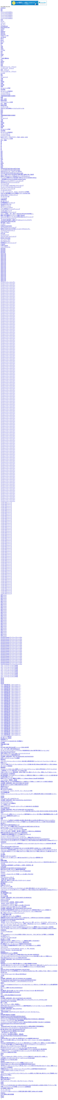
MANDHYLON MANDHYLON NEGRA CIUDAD (13, 868)
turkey (2, 54)
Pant (2, 1076)
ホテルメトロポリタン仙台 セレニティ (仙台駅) (13, 906)
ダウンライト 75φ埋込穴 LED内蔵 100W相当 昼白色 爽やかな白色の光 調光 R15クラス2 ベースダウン (28, 820)
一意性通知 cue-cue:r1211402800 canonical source (13, 179)
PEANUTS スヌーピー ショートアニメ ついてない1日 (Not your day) (19, 1047)
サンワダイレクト (5, 241)
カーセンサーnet (5, 196)
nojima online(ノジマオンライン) (9, 195)
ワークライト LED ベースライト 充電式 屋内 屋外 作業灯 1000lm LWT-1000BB (22, 1091)
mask (2, 55)
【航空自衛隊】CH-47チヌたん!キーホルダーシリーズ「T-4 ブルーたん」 (20, 1011)
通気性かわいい (5, 786)
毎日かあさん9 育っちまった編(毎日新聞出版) (13, 869)
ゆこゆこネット (5, 201)
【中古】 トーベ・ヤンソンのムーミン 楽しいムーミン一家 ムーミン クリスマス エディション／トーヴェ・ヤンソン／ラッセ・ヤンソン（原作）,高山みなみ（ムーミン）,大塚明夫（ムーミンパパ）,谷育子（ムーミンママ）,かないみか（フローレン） (29, 924)
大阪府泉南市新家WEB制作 (8, 96)
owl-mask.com (4, 26)
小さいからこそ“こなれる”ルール (10, 798)
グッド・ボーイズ (5, 1089)
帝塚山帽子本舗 (5, 744)
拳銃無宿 (3, 767)
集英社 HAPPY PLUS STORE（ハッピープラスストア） (15, 229)
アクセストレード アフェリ (8, 66)
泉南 (2, 86)
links (2, 110)
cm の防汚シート (5, 936)
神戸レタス (4, 595)
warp (2, 933)
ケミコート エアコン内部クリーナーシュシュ (13, 835)
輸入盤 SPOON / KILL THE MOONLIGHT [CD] (13, 1029)
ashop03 (3, 1061)
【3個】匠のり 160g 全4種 (7, 878)
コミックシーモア (5, 239)
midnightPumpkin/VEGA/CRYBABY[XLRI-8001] (13, 1023)
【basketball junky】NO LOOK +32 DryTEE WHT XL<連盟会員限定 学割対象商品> (22, 1026)
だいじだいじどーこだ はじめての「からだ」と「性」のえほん (18, 948)
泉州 (2, 80)
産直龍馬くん (4, 739)
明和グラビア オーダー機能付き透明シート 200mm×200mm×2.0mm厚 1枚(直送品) (22, 778)
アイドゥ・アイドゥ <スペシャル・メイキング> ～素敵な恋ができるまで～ (21, 837)
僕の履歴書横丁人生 (6, 893)
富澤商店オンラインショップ (8, 242)
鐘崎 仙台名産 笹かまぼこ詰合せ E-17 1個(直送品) (14, 832)
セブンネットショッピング (8, 188)
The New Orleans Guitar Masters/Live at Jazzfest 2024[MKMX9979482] (18, 980)
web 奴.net (3, 37)
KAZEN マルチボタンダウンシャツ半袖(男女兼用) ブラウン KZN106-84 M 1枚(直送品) (24, 1049)
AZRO (2, 1097)
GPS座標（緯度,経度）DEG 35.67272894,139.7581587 (15, 783)
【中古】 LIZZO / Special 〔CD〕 (9, 903)
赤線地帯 (3, 875)
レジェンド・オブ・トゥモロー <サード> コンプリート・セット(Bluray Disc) (21, 911)
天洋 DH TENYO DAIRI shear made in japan (12, 173)
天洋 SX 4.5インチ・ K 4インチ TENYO (11, 171)
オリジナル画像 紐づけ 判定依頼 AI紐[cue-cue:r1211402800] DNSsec (18, 177)
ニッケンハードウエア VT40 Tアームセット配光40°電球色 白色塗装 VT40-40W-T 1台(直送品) (25, 1022)
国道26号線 (4, 100)
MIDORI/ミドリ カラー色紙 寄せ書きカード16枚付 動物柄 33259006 (19, 963)
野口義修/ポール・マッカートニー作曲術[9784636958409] (16, 943)
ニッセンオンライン (6, 190)
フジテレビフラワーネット (8, 230)
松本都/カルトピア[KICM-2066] (9, 1059)
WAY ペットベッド (6, 1010)
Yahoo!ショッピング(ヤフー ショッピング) (12, 180)
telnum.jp (3, 31)
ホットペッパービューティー (8, 218)
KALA (2, 1037)
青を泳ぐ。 (4, 823)
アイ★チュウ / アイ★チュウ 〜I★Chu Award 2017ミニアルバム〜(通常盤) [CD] (22, 857)
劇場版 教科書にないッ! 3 (7, 1077)
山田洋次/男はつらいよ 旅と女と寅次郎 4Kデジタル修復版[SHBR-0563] (20, 1038)
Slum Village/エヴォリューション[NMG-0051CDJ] (14, 957)
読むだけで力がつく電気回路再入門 (10, 755)
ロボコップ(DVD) (5, 899)
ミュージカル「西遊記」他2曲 (9, 780)
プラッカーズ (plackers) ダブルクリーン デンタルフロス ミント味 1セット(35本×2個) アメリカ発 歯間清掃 (29, 984)
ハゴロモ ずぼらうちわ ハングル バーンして (12, 1070)
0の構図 (3, 742)
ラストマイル (4, 947)
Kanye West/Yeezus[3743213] (8, 752)
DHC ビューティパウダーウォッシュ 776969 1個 (13, 1046)
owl (1, 53)
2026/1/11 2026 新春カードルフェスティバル (12, 108)
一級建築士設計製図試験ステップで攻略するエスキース (16, 834)
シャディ (3, 224)
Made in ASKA (4, 787)
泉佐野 (2, 85)
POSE (2, 1083)
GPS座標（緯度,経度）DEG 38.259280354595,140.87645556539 (17, 756)
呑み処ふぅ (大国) (5, 939)
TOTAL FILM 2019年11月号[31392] (10, 846)
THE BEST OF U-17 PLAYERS (8, 1001)
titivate (2, 678)
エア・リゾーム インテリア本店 (9, 665)
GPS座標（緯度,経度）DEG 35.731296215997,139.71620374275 (17, 809)
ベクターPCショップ (6, 210)
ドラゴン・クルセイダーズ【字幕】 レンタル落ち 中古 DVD (17, 874)
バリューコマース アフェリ (8, 71)
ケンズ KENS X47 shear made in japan (10, 170)
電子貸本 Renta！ (6, 222)
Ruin (2, 1013)
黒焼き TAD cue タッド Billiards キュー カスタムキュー (15, 176)
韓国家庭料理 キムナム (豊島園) (9, 953)
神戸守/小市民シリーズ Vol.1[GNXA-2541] (12, 828)
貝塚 (2, 83)
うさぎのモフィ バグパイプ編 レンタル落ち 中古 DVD (15, 905)
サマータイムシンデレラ (7, 877)
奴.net (2, 40)
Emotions (3, 951)
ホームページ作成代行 (7, 91)
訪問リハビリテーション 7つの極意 (10, 758)
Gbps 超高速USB (5, 808)
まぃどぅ (3, 24)
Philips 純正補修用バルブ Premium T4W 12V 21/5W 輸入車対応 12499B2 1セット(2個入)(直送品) (26, 848)
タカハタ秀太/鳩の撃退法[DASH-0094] (11, 995)
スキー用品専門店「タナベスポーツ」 (11, 684)
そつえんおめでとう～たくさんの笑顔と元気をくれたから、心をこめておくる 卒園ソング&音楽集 (27, 934)
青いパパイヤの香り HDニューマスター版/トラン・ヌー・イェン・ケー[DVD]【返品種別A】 (26, 1040)
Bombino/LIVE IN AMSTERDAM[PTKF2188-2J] (13, 1016)
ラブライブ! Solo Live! (6, 931)
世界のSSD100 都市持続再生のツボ (10, 825)
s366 (2, 47)
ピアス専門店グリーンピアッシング (10, 209)
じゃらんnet (4, 198)
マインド (3, 23)
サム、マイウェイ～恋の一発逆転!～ (10, 1004)
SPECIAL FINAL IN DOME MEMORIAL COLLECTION (15, 969)
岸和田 (2, 81)
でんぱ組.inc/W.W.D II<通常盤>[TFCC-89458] (12, 1031)
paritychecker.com (5, 27)
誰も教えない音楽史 (6, 738)
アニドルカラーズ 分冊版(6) (8, 803)
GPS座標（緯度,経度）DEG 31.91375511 (11, 1008)
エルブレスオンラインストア (8, 236)
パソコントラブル (5, 94)
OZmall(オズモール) (6, 204)
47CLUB (3, 233)
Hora (2, 989)
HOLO (2, 1095)
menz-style (3, 817)
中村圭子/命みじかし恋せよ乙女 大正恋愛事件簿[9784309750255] (18, 1064)
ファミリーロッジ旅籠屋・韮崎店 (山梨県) (12, 902)
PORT (2, 1082)
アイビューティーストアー (8, 282)
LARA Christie (4, 245)
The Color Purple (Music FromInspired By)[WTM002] (14, 1035)
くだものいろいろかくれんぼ (8, 937)
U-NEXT (3, 244)
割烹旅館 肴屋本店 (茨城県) (8, 1014)
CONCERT (3, 866)
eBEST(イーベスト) (6, 205)
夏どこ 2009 (4, 1002)
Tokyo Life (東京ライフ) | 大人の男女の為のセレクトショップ (17, 216)
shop (2, 64)
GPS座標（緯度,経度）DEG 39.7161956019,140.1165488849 (16, 978)
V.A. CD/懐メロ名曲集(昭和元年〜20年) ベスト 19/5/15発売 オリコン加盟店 (21, 945)
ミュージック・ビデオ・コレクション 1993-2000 (14, 829)
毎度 (2, 97)
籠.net (2, 38)
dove (2, 859)
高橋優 (2, 797)
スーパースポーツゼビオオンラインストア (12, 185)
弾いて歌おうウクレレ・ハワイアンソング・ (13, 913)
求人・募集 (4, 103)
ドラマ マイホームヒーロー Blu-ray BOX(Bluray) (13, 974)
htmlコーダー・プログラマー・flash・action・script (14, 137)
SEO (2, 75)
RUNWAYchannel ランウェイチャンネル (11, 637)
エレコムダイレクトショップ (8, 227)
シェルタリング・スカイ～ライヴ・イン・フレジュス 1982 (16, 790)
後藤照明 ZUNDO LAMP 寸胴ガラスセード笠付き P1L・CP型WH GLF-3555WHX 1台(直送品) (25, 917)
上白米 (2, 975)
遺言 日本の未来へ (6, 1079)
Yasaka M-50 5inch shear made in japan (10, 168)
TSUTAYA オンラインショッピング (10, 182)
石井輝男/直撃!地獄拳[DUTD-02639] (10, 992)
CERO (2, 1072)
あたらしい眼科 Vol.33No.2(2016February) (12, 987)
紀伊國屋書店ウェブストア (8, 202)
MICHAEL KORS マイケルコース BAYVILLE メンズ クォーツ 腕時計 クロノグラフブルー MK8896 (27, 926)
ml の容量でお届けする (7, 1088)
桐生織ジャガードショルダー (8, 856)
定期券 (2, 986)
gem (2, 51)
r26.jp (2, 30)
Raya (2, 1025)
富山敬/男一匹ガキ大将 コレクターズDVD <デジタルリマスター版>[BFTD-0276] (22, 990)
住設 (2, 19)
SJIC (2, 968)
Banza (2, 1041)
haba (2, 977)
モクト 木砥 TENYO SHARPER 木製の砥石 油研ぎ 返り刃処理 (17, 174)
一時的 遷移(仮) (5, 58)
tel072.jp (3, 32)
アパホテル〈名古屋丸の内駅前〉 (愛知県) (12, 1034)
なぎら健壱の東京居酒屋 (7, 1094)
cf (1, 57)
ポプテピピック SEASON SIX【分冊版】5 (12, 741)
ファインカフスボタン (7, 12)
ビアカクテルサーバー (7, 801)
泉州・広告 (4, 99)
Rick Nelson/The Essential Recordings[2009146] (12, 919)
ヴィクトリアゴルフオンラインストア (11, 187)
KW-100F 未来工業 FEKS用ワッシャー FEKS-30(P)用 (15, 747)
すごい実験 (4, 894)
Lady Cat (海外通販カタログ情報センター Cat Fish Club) (15, 193)
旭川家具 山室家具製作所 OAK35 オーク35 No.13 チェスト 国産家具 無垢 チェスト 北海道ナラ (26, 909)
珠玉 (2, 43)
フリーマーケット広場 (7, 102)
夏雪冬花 (3, 759)
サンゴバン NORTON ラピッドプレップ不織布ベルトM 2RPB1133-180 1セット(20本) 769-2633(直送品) (28, 821)
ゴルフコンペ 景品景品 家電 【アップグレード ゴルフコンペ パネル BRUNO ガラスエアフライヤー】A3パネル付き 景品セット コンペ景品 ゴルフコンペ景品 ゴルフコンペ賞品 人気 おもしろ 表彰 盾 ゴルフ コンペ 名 (29, 851)
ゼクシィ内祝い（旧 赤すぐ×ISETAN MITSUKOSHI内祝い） (17, 213)
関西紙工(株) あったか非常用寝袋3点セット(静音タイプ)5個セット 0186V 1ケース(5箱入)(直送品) (27, 781)
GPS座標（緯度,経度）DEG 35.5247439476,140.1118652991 (16, 998)
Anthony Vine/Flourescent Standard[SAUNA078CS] (13, 1017)
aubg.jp (2, 61)
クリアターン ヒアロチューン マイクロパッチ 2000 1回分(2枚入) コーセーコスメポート (24, 888)
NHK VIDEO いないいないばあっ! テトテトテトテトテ (15, 753)
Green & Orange (5, 900)
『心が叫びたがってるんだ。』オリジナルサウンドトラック (17, 981)
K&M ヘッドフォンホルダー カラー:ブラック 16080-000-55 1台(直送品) (20, 806)
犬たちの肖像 (4, 896)
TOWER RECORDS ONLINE (8, 221)
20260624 (3, 8)
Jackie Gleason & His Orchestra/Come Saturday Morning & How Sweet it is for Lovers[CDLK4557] (25, 839)
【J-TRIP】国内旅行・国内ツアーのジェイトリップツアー (16, 220)
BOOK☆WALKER (5, 238)
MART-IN (3, 960)
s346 (2, 46)
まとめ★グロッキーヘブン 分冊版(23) (11, 916)
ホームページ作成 (5, 88)
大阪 (2, 78)
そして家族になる (5, 804)
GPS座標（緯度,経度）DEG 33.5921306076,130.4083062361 (16, 897)
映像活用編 (4, 860)
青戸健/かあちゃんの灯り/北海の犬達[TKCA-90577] (14, 784)
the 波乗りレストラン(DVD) (8, 920)
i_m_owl (3, 50)
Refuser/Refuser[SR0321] (7, 1007)
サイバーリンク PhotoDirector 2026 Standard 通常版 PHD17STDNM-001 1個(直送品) (22, 1019)
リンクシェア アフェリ (7, 68)
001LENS (3, 248)
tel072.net (3, 34)
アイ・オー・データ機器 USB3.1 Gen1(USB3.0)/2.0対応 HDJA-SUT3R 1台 (20, 826)
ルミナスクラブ (5, 235)
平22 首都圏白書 (5, 792)
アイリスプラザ (5, 184)
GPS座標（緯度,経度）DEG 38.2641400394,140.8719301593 (16, 908)
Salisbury (3, 1093)
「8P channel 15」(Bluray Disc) (8, 1032)
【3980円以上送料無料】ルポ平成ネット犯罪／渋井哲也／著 (17, 865)
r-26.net (2, 28)
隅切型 (2, 996)
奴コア (2, 41)
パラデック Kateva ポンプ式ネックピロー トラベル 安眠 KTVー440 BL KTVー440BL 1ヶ (24, 1056)
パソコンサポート (5, 92)
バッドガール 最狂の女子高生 (9, 1052)
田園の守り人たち (5, 885)
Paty (2, 1055)
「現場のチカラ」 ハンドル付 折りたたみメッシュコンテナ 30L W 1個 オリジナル (23, 1050)
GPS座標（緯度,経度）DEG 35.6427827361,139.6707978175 (16, 800)
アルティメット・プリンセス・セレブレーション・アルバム (17, 1081)
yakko (2, 48)
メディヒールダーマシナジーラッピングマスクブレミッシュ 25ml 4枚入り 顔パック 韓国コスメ (26, 956)
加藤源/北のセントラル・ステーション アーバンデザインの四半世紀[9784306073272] (23, 1068)
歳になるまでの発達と (7, 789)
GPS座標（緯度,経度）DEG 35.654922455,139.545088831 (15, 959)
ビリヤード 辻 (4, 106)
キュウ (2, 21)
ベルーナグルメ (5, 232)
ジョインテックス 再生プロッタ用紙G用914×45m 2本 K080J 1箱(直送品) (20, 954)
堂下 (2, 745)
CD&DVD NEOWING (6, 226)
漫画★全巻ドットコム (7, 882)
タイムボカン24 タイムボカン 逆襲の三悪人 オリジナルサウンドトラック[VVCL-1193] (24, 999)
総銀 (2, 818)
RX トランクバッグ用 (6, 886)
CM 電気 (3, 854)
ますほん (3, 872)
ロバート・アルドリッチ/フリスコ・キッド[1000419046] (16, 871)
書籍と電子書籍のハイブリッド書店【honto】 (13, 215)
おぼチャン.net (4, 35)
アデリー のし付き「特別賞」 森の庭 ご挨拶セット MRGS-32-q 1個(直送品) (21, 831)
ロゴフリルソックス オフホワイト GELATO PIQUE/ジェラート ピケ (19, 1028)
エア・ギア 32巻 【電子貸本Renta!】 (10, 749)
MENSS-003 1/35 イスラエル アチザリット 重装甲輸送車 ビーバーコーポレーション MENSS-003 (26, 1005)
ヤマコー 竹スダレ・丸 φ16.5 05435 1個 (11, 950)
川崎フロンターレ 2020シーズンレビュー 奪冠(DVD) (15, 942)
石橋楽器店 (4, 199)
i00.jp (2, 62)
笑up (2, 60)
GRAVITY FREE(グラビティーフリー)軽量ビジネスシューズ (17, 1062)
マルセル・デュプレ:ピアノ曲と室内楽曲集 (12, 1020)
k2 (1, 44)
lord (2, 993)
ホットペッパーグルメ (7, 207)
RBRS (2, 1053)
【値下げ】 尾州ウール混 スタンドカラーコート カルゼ (16, 880)
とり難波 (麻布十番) (6, 914)
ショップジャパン (5, 247)
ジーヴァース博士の (6, 736)
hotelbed (3, 962)
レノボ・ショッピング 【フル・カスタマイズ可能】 (15, 191)
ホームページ (4, 77)
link (1, 9)
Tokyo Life (3, 253)
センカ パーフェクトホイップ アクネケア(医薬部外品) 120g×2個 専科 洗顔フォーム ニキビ (25, 750)
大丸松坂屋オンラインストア (8, 212)
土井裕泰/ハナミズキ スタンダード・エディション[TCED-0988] (18, 1058)
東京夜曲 (3, 883)
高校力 (2, 983)
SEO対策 (3, 89)
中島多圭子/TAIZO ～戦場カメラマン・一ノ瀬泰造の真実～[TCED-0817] (20, 940)
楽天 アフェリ (5, 70)
